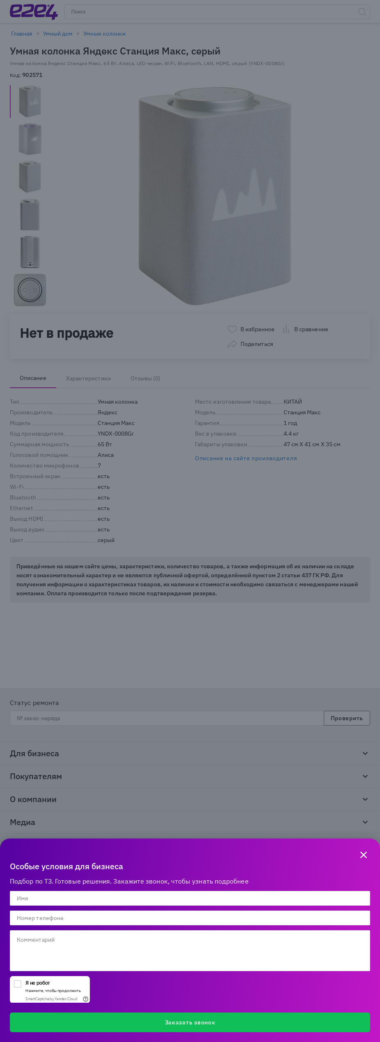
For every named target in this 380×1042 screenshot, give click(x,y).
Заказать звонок (190, 1022)
